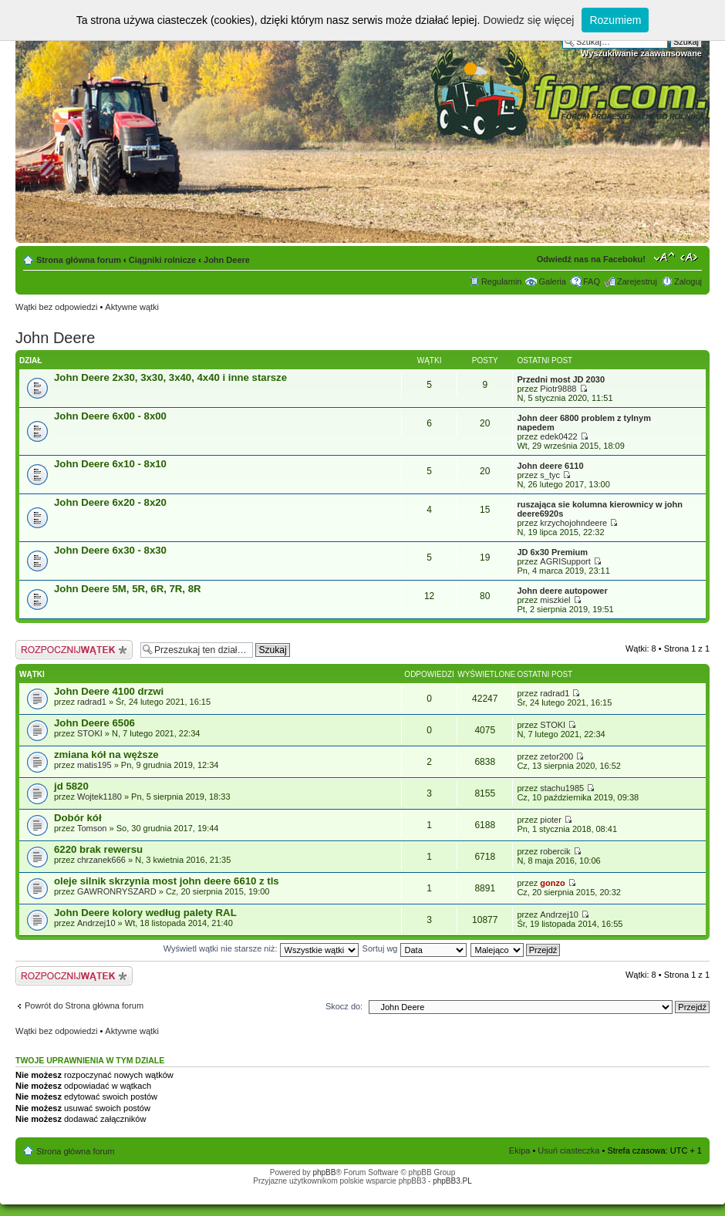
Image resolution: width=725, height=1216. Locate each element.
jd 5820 (71, 786)
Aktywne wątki (132, 307)
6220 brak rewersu (98, 849)
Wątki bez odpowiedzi (56, 307)
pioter (550, 819)
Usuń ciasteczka (568, 1150)
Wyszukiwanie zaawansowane (641, 53)
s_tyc (550, 475)
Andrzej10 (96, 923)
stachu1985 (562, 788)
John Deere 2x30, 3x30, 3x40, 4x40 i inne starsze (170, 377)
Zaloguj (688, 281)
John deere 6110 (550, 465)
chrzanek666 (101, 859)
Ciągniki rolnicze (162, 259)
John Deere (227, 259)
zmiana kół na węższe (106, 754)
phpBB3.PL (452, 1181)
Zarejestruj (637, 281)
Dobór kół (78, 818)
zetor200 (556, 756)
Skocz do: (343, 1006)
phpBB (324, 1172)
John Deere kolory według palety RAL (145, 912)
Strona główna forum (78, 259)
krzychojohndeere (573, 522)
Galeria (551, 281)
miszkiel (555, 600)
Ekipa (520, 1150)
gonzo (552, 883)
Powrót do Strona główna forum (84, 1005)
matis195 (94, 765)
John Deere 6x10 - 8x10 (110, 464)
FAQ (591, 281)
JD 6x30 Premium (552, 552)
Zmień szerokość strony (690, 257)
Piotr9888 (558, 388)
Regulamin (501, 281)
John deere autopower (562, 590)
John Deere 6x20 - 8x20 (110, 502)
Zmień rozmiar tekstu (664, 257)
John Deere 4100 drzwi (109, 691)
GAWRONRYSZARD (117, 891)
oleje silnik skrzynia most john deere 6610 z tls (166, 881)
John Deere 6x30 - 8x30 (110, 550)
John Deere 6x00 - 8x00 (110, 416)
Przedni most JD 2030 (561, 379)
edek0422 (558, 436)
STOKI (90, 733)
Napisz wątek (74, 649)
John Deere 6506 (94, 723)
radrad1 (91, 701)
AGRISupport (565, 561)
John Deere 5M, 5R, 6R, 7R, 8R (127, 589)
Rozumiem (615, 20)
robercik (555, 851)
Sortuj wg (414, 948)
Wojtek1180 (99, 796)
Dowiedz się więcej (528, 20)
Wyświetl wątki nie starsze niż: (261, 948)
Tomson (92, 828)
